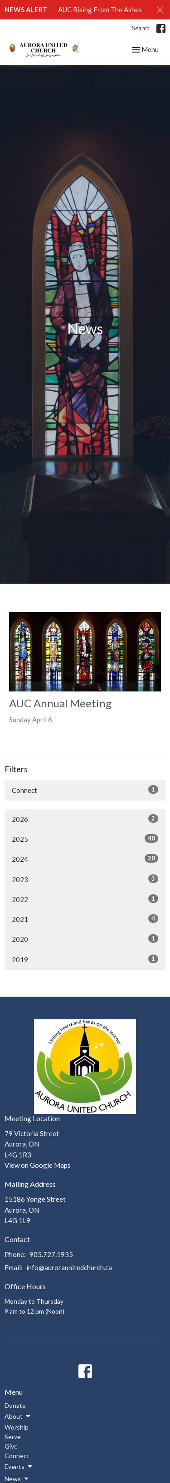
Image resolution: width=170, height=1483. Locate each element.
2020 (85, 938)
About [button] (18, 1416)
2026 (85, 818)
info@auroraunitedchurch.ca (69, 1267)
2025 (85, 838)
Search (141, 28)
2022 (85, 898)
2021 (85, 918)
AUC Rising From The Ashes (100, 9)
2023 (85, 878)
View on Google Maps (38, 1165)
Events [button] (19, 1466)
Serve (13, 1436)
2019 (85, 959)
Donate (15, 1405)
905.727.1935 (51, 1254)
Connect (85, 789)
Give (11, 1446)
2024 (85, 858)
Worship (17, 1427)
